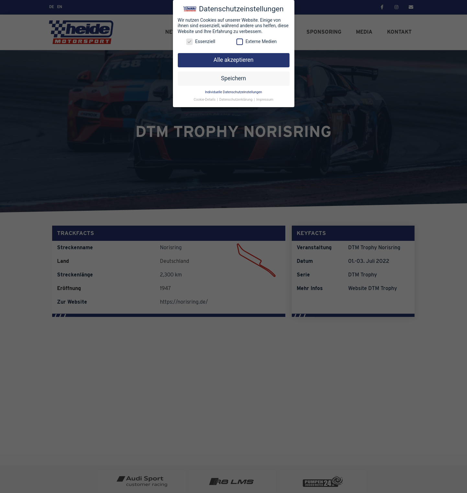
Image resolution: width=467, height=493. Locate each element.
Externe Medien (256, 42)
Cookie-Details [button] (205, 99)
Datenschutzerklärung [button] (236, 99)
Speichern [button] (233, 78)
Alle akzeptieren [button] (233, 60)
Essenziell (200, 42)
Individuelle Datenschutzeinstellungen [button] (233, 92)
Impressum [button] (264, 99)
